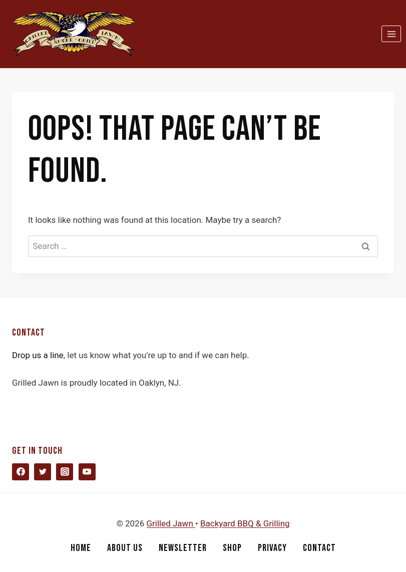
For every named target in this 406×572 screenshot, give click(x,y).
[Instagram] (64, 471)
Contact (319, 548)
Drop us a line (38, 355)
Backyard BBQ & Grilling (245, 523)
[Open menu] (391, 34)
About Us (125, 548)
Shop (232, 548)
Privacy (272, 548)
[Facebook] (20, 471)
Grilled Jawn (170, 523)
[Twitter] (42, 471)
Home (81, 548)
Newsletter (183, 548)
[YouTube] (87, 471)
